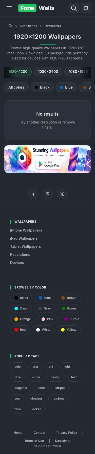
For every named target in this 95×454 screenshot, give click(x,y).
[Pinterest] (48, 194)
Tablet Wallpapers (25, 246)
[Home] (10, 26)
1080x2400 (48, 71)
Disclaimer (62, 441)
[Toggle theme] (86, 8)
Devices (17, 262)
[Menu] (9, 8)
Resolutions (28, 26)
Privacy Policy (66, 433)
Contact (39, 433)
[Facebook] (33, 194)
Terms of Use (34, 441)
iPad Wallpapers (24, 238)
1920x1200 (17, 71)
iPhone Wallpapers (26, 230)
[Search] (74, 8)
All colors (16, 87)
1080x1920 (78, 71)
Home (18, 433)
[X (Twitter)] (62, 194)
